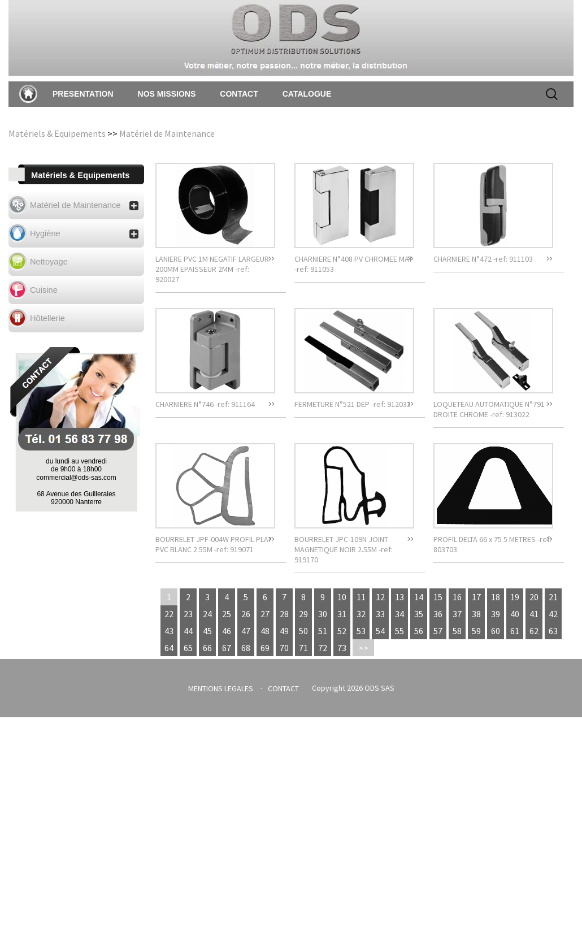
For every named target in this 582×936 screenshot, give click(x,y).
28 (284, 613)
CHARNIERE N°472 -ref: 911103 (483, 259)
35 (418, 613)
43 (168, 630)
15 (437, 597)
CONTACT (239, 93)
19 (514, 597)
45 (207, 630)
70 (284, 647)
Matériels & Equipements (57, 133)
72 (322, 647)
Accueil (28, 93)
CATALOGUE (307, 93)
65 (188, 647)
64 (168, 647)
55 (399, 630)
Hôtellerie (47, 318)
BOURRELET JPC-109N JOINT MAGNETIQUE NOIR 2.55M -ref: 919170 (343, 549)
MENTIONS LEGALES (220, 688)
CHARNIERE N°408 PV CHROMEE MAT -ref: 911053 (353, 264)
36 (437, 613)
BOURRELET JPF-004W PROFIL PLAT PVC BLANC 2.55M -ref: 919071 (213, 544)
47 (245, 630)
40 (514, 613)
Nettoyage (49, 261)
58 (457, 630)
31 (341, 613)
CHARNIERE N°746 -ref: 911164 (205, 404)
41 (533, 613)
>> (363, 647)
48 (265, 630)
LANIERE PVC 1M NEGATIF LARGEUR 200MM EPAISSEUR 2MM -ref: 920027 (212, 269)
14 (418, 597)
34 (399, 613)
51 (322, 630)
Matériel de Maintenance (167, 133)
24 (207, 613)
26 (245, 613)
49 (284, 630)
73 (341, 647)
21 (553, 597)
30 (322, 613)
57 (437, 630)
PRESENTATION (83, 93)
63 (553, 630)
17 (476, 597)
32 (361, 613)
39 (495, 613)
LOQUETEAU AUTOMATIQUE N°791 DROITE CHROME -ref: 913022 (489, 409)
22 (168, 613)
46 (226, 630)
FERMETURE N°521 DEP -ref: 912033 (352, 404)
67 (226, 647)
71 (303, 647)
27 (265, 613)
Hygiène (84, 234)
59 (476, 630)
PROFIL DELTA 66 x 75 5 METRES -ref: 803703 (492, 544)
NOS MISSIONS (167, 93)
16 (457, 597)
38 (476, 613)
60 (495, 630)
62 (533, 630)
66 (207, 647)
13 (399, 597)
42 (553, 613)
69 (265, 647)
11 (361, 597)
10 (341, 597)
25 (226, 613)
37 (457, 613)
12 (380, 597)
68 (245, 647)
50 (303, 630)
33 (380, 613)
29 (303, 613)
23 (188, 613)
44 (188, 630)
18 (495, 597)
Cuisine (44, 289)
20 (533, 597)
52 (341, 630)
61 (514, 630)
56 (418, 630)
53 (361, 630)
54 (380, 630)
